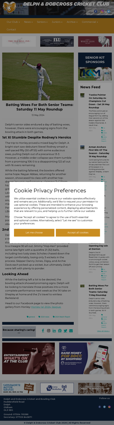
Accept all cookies (77, 232)
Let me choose (34, 232)
